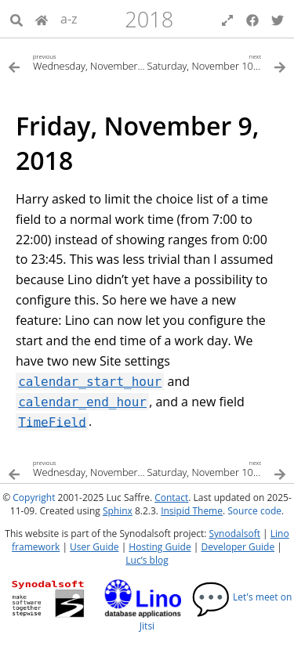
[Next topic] (217, 61)
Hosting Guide (160, 546)
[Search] (16, 19)
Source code (254, 510)
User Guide (94, 546)
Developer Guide (237, 546)
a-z (69, 18)
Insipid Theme (192, 510)
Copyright (34, 497)
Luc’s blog (146, 560)
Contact (171, 497)
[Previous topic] (77, 61)
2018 (149, 19)
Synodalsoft (234, 533)
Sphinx (117, 510)
